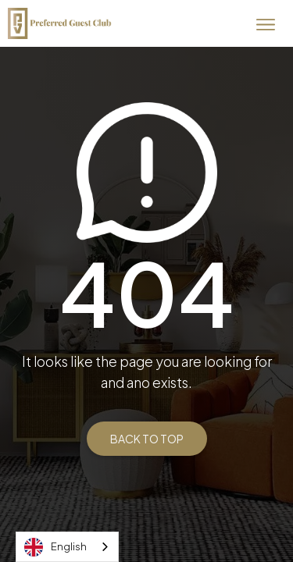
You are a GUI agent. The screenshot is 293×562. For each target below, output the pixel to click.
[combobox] (67, 547)
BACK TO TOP (147, 439)
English (55, 547)
